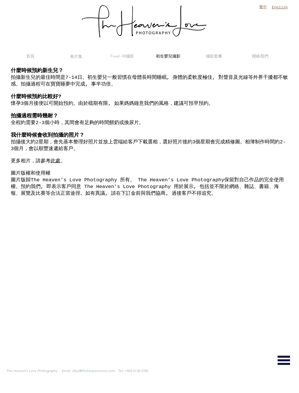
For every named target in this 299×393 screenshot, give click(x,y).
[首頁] (30, 56)
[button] (283, 360)
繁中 (263, 7)
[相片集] (76, 56)
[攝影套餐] (214, 56)
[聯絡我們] (260, 56)
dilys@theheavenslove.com (93, 370)
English (280, 7)
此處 (55, 161)
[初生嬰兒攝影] (168, 56)
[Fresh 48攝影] (122, 56)
